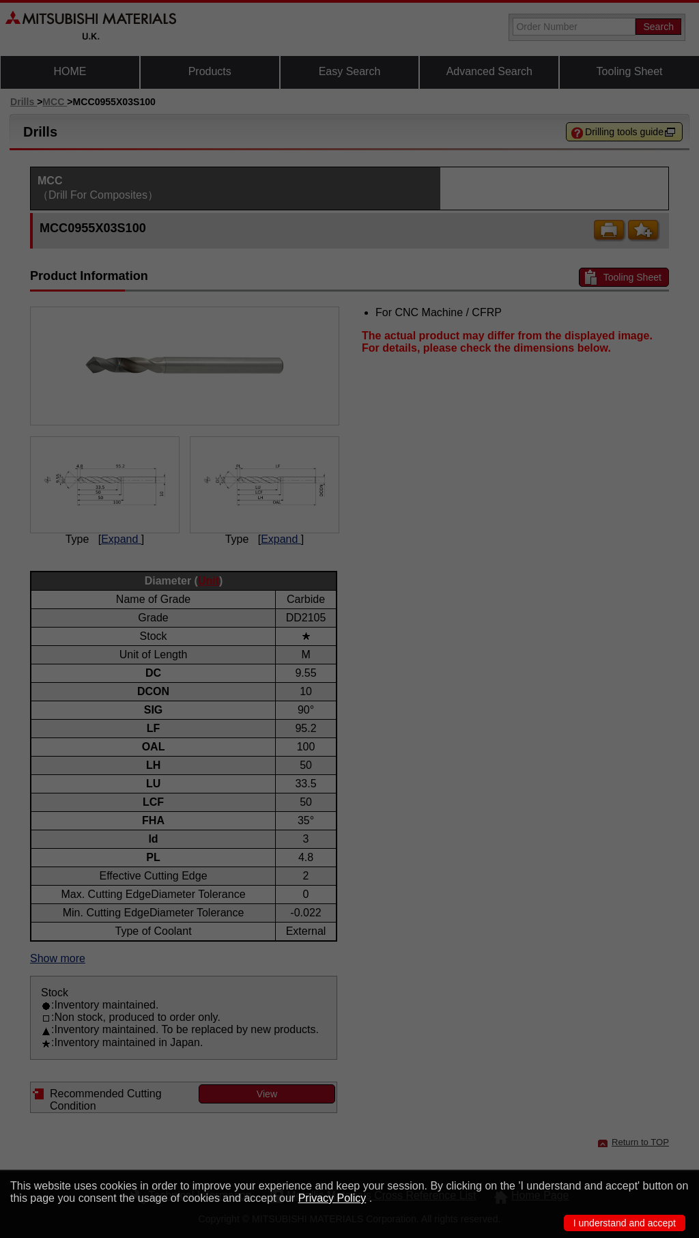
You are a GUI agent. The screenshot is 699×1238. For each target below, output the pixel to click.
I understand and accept (624, 1223)
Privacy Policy (332, 1198)
